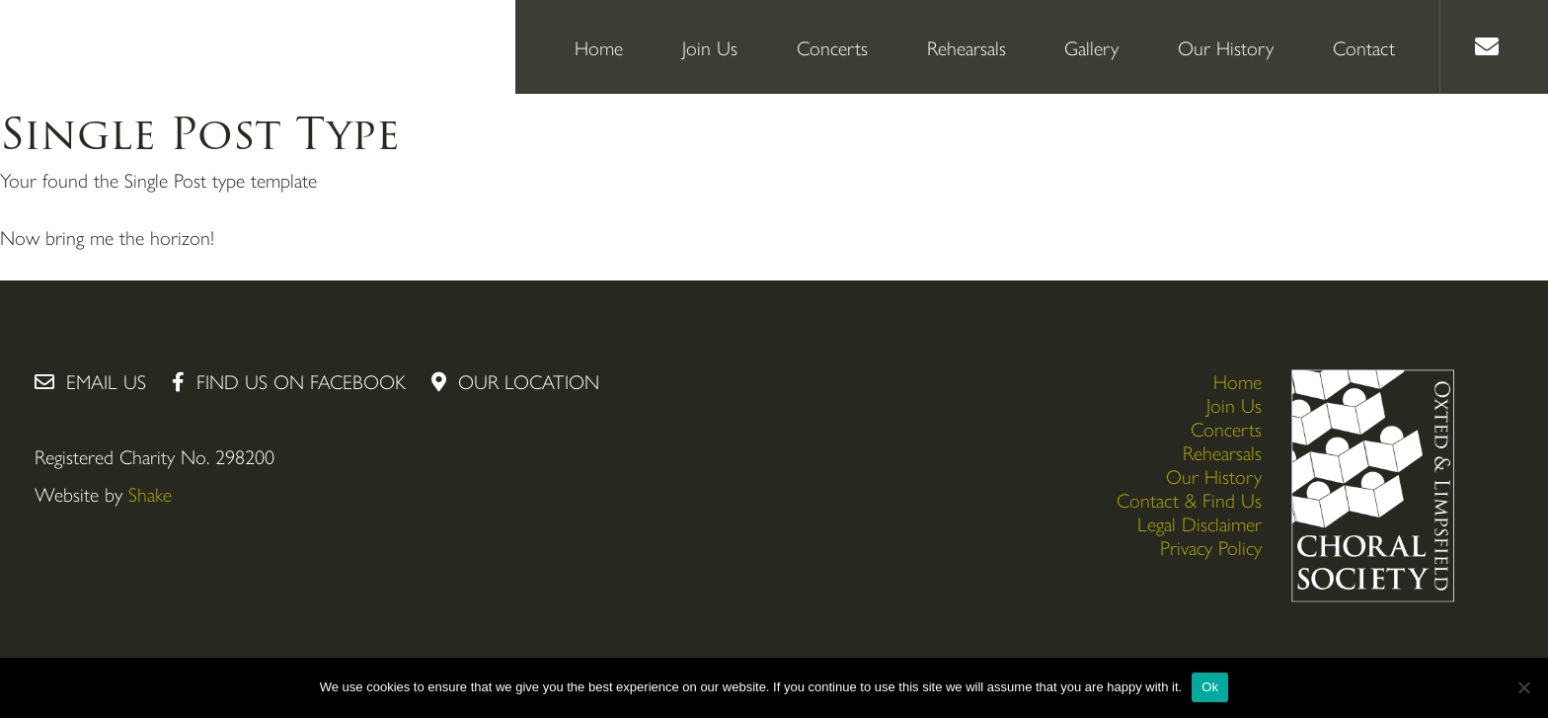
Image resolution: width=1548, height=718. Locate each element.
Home (599, 47)
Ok (1209, 686)
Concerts (832, 47)
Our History (1226, 47)
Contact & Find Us (1189, 499)
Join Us (709, 47)
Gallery (1091, 47)
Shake (150, 493)
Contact (1364, 47)
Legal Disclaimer (1199, 523)
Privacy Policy (1211, 546)
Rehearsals (966, 47)
